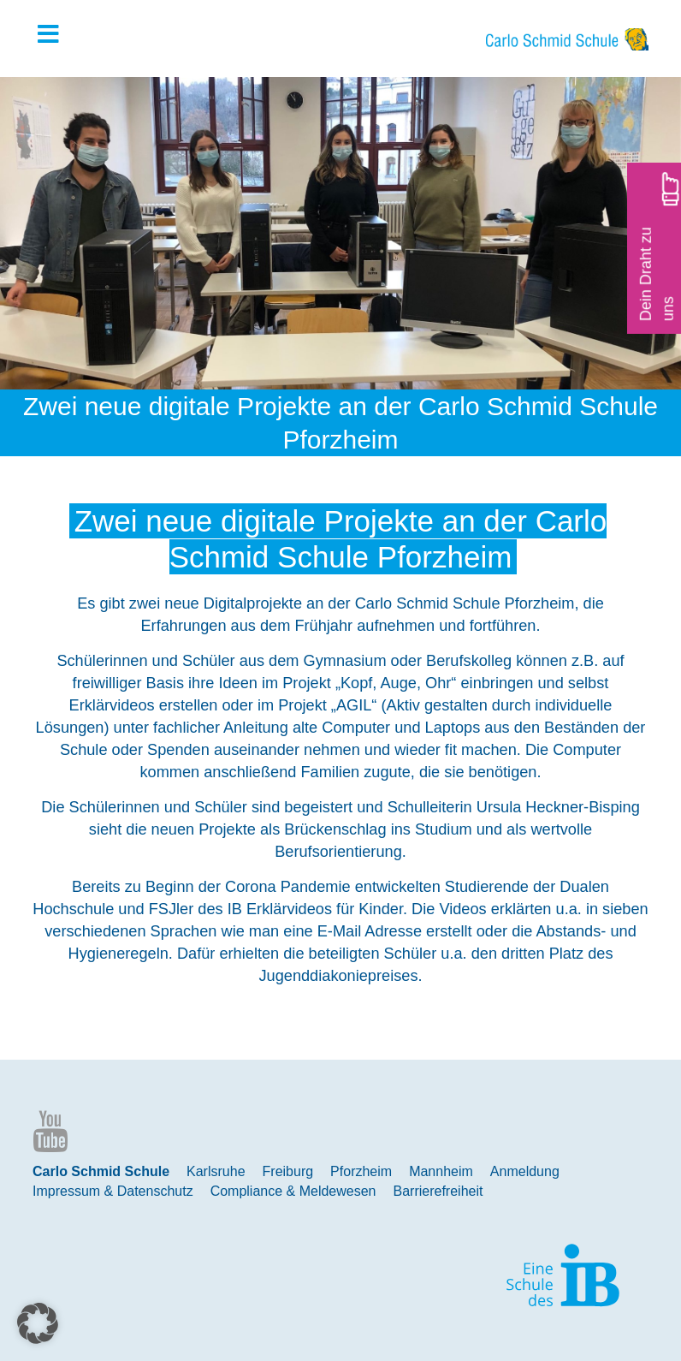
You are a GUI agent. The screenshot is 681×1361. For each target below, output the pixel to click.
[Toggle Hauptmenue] (56, 35)
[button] (37, 1323)
